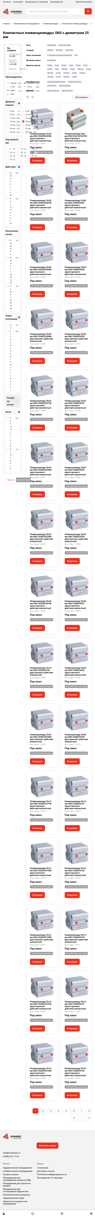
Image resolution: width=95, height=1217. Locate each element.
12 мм (58, 77)
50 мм (78, 65)
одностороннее (53, 91)
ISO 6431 (59, 50)
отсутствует (52, 86)
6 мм (71, 65)
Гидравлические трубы (13, 1198)
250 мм (80, 69)
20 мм (58, 73)
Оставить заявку (47, 1145)
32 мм (72, 69)
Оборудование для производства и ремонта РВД (17, 1179)
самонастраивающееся (56, 82)
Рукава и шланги (11, 1174)
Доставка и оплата (46, 1171)
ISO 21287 (69, 50)
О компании (18, 2)
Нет (76, 55)
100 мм (66, 77)
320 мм (64, 69)
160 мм (66, 73)
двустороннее (67, 91)
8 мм (57, 65)
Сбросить (12, 69)
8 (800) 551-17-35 (11, 1156)
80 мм (50, 65)
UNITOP (50, 50)
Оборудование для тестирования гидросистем (15, 1190)
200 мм (50, 73)
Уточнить (23, 69)
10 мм (74, 77)
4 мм (57, 69)
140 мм (82, 73)
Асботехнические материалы (16, 1195)
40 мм (50, 69)
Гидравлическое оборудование (17, 1168)
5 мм (85, 65)
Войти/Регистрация (84, 2)
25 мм (88, 69)
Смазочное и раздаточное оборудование (15, 1202)
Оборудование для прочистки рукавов (17, 1184)
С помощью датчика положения (60, 55)
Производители (56, 2)
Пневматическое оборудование (17, 1171)
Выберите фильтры (24, 480)
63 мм (64, 65)
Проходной (52, 45)
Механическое (64, 86)
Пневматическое (74, 82)
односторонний (65, 45)
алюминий (52, 60)
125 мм (50, 77)
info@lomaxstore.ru (11, 1153)
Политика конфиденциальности (52, 1174)
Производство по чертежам (36, 2)
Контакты (7, 2)
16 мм (74, 73)
